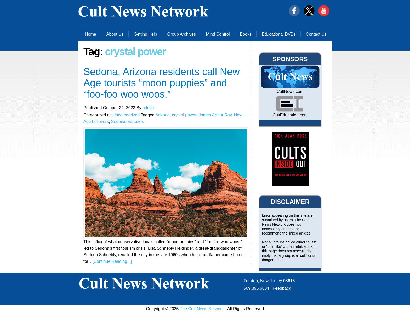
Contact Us (316, 34)
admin (148, 107)
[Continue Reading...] (112, 261)
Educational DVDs (279, 34)
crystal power (184, 115)
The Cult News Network (202, 309)
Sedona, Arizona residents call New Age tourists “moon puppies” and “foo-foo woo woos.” (161, 83)
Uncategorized (126, 115)
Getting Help (145, 34)
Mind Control (218, 34)
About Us (115, 34)
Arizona (162, 115)
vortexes (136, 121)
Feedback (281, 288)
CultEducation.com (290, 115)
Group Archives (181, 34)
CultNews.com (290, 91)
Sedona (118, 121)
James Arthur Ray (215, 115)
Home (90, 34)
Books (246, 34)
